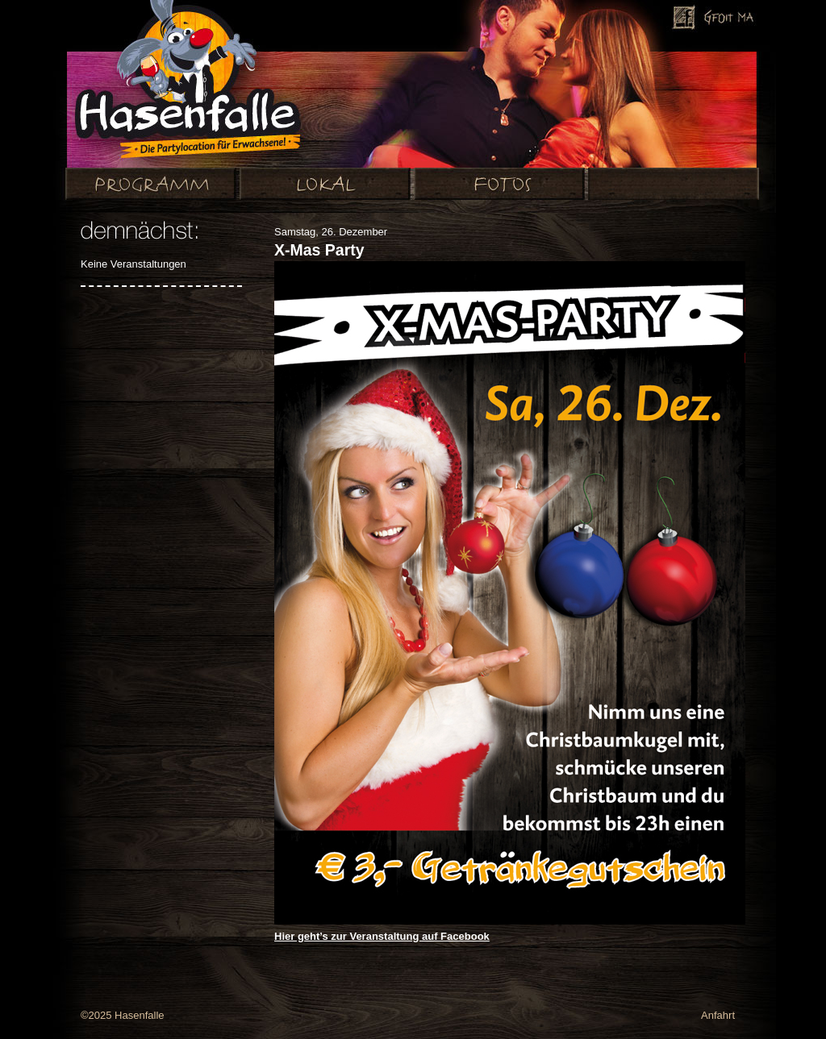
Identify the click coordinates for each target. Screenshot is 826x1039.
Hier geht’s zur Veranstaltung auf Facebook (382, 936)
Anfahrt (718, 1015)
